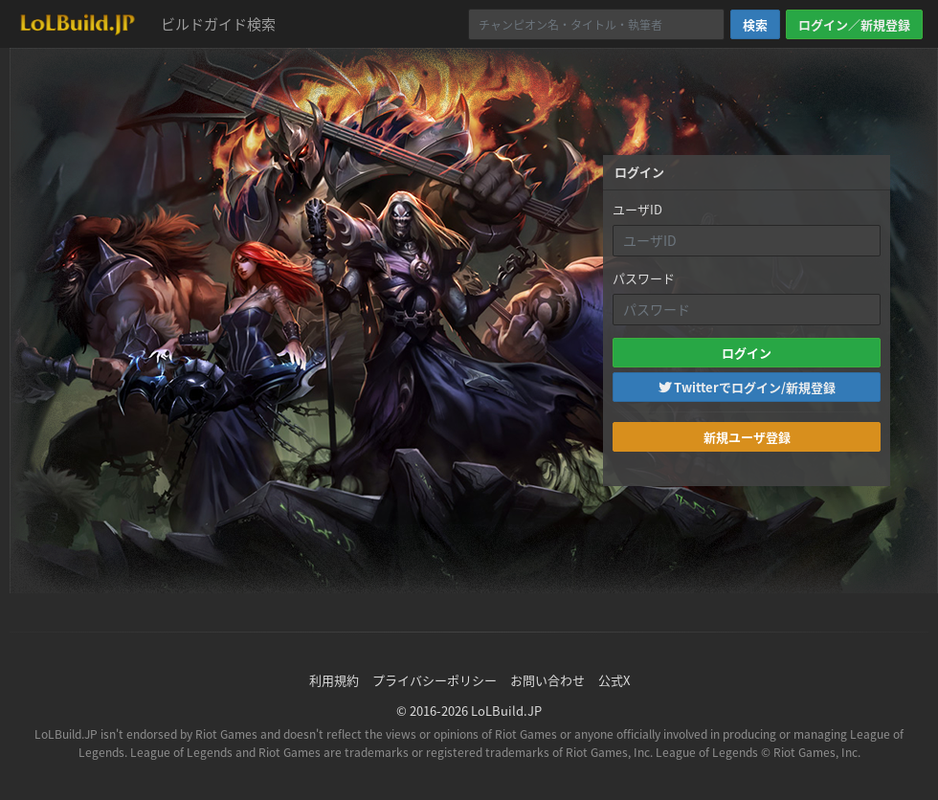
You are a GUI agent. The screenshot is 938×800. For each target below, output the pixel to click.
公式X (614, 680)
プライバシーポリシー (434, 680)
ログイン (746, 353)
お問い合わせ (547, 680)
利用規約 (334, 680)
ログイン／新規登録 (854, 24)
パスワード (644, 278)
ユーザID (637, 209)
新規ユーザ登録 (747, 437)
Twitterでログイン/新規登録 (747, 387)
